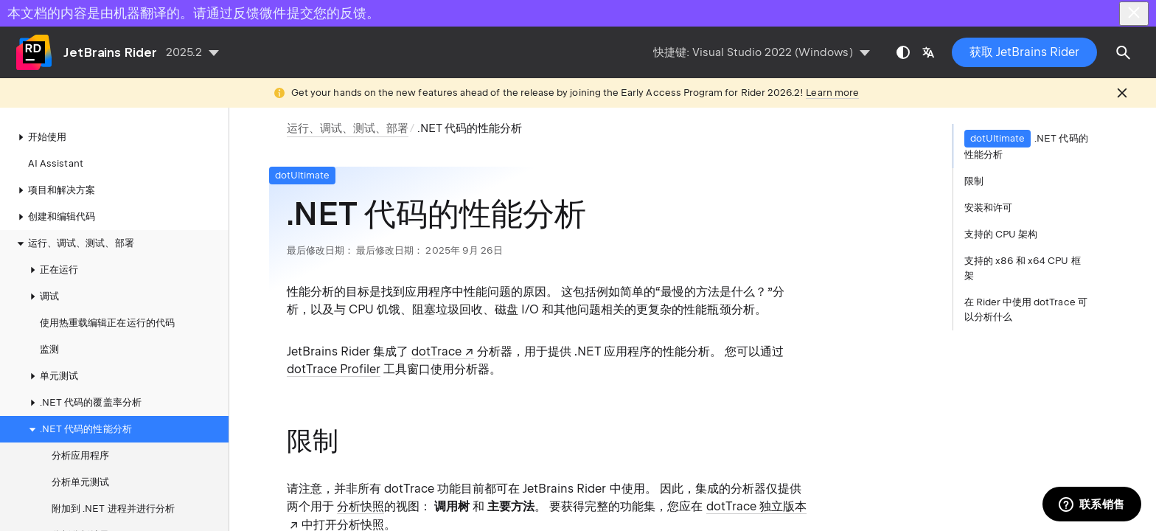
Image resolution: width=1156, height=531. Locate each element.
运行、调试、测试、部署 (73, 243)
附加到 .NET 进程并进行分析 (113, 508)
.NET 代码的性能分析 (78, 429)
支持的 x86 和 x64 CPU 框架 (1022, 268)
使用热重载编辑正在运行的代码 (107, 322)
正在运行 (51, 270)
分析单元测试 (80, 481)
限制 (973, 181)
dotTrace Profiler (333, 369)
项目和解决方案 (54, 190)
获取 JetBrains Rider (1024, 52)
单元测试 (51, 376)
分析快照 (360, 506)
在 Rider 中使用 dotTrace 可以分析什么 (1025, 309)
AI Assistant (55, 163)
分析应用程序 (80, 455)
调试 (42, 296)
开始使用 (39, 137)
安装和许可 (988, 207)
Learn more (832, 92)
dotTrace (436, 351)
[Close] (1134, 13)
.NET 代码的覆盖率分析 (83, 402)
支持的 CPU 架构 (1001, 234)
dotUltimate (302, 175)
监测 (49, 349)
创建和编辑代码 (54, 216)
